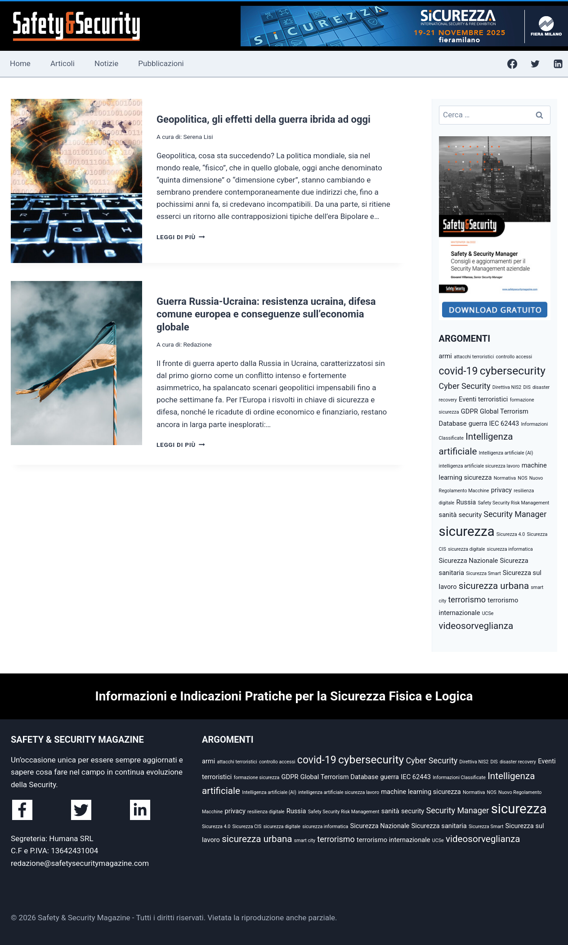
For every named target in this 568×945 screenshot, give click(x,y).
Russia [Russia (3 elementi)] (466, 502)
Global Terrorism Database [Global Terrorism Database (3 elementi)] (339, 777)
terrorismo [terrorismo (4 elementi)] (467, 599)
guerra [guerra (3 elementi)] (478, 423)
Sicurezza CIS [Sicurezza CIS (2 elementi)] (247, 826)
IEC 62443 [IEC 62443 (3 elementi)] (504, 423)
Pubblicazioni (160, 63)
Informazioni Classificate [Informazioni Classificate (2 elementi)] (459, 777)
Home (20, 63)
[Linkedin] (558, 64)
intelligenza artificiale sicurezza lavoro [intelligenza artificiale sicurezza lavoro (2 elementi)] (479, 466)
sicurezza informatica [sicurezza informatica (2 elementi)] (510, 549)
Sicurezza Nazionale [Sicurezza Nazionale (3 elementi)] (468, 561)
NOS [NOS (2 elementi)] (522, 478)
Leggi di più (181, 237)
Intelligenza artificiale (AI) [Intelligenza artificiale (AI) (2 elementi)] (506, 453)
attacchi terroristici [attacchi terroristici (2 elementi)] (474, 357)
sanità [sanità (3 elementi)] (448, 515)
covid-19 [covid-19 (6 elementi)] (458, 371)
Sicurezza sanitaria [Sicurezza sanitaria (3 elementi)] (439, 826)
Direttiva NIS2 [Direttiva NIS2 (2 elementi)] (507, 387)
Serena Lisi (198, 136)
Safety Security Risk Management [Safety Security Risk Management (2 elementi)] (513, 503)
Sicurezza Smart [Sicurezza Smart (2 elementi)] (483, 573)
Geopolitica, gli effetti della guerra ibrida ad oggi (264, 119)
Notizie (106, 63)
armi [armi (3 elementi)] (445, 356)
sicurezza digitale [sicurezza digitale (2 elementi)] (466, 549)
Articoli (62, 63)
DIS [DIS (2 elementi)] (527, 387)
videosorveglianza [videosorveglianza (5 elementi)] (476, 625)
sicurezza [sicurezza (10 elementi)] (467, 531)
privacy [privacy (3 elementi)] (501, 490)
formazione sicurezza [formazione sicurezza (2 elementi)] (257, 777)
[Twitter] (535, 64)
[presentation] (76, 181)
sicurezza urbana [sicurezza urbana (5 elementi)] (494, 585)
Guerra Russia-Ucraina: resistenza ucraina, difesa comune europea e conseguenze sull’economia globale (266, 314)
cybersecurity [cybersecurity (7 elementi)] (513, 370)
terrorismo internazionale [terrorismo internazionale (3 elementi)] (393, 840)
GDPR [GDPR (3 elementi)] (469, 411)
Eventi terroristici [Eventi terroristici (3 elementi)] (483, 399)
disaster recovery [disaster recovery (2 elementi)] (518, 762)
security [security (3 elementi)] (470, 515)
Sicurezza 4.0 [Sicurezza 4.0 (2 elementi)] (510, 534)
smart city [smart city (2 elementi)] (304, 840)
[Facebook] (512, 64)
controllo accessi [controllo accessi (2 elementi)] (514, 357)
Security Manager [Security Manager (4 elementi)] (514, 514)
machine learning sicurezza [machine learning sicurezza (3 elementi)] (421, 792)
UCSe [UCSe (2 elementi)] (488, 613)
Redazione (197, 344)
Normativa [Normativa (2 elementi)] (505, 478)
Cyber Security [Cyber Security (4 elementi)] (465, 386)
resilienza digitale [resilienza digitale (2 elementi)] (265, 812)
